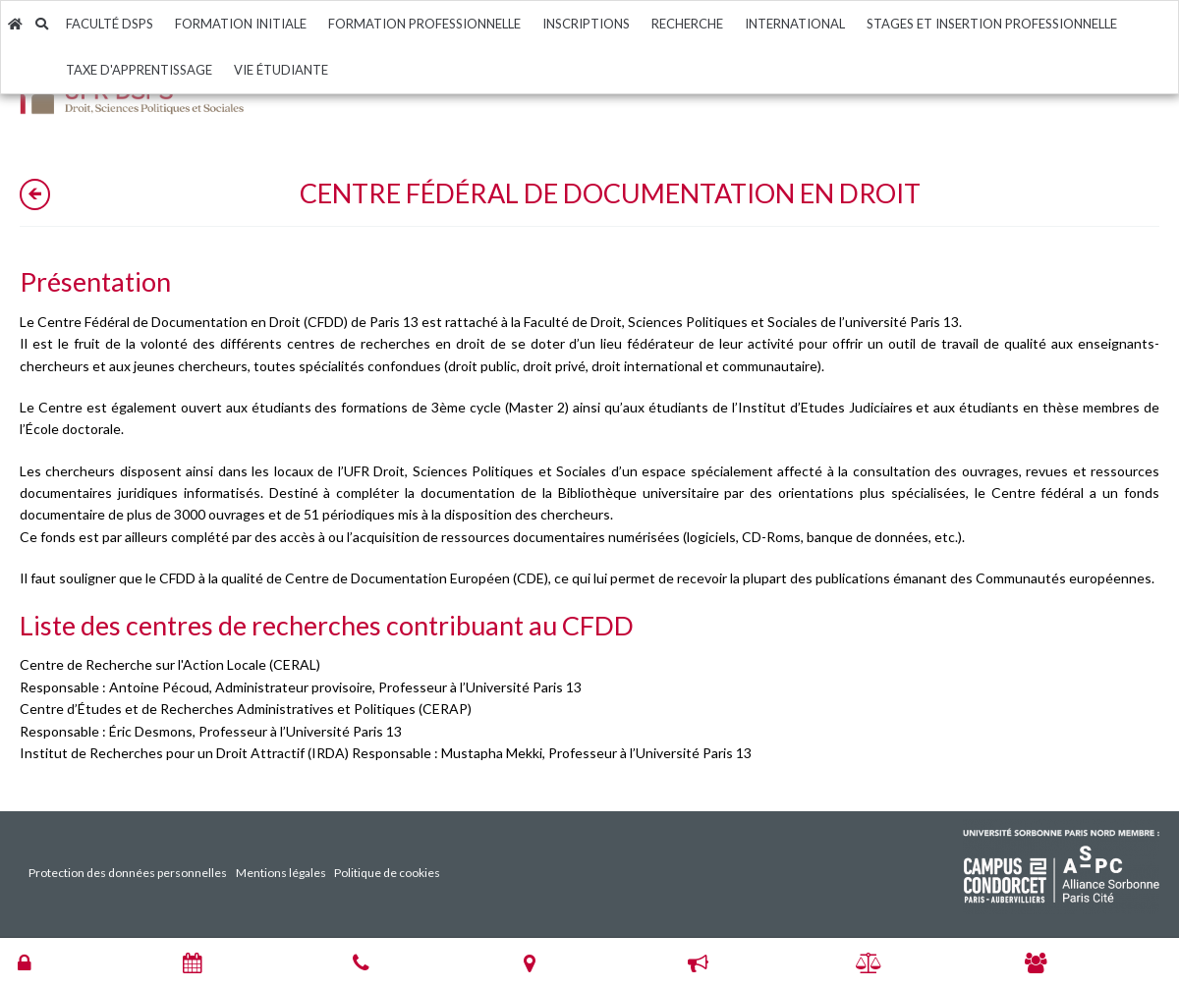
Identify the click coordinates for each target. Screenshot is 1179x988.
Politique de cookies (387, 872)
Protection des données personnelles (127, 872)
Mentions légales (281, 872)
